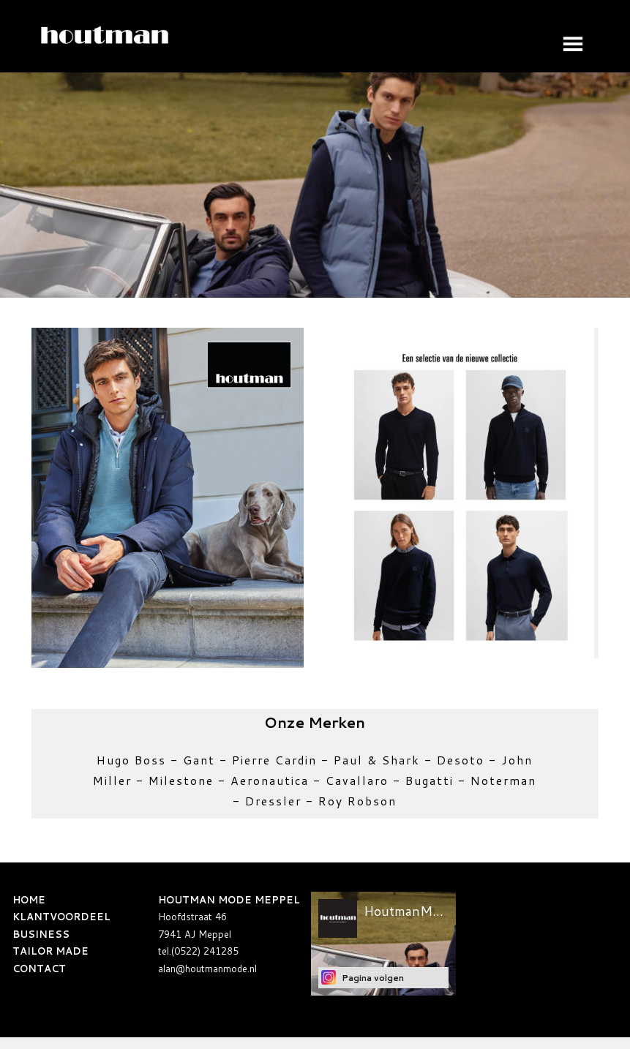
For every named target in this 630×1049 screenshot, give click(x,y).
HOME (28, 899)
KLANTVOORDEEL (61, 916)
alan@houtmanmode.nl (207, 968)
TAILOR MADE (50, 951)
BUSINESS (41, 934)
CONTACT (39, 968)
